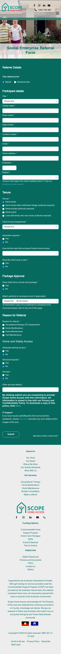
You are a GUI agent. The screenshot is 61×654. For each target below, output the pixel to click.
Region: (6, 173)
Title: (5, 96)
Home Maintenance (14, 332)
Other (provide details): (12, 385)
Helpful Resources (30, 557)
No (6, 242)
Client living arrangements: (14, 222)
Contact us (30, 567)
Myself (8, 82)
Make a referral (30, 495)
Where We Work (30, 464)
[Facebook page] (34, 5)
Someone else (23, 82)
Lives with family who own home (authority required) (28, 216)
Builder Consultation (31, 492)
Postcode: (7, 163)
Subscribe (45, 642)
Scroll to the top (18, 642)
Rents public (10, 212)
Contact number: (10, 135)
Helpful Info (30, 551)
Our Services (30, 475)
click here (23, 419)
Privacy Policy (33, 642)
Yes (7, 239)
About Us (30, 452)
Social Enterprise (30, 543)
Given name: (8, 115)
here (18, 406)
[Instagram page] (39, 5)
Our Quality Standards (30, 468)
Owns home (10, 202)
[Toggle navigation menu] (57, 13)
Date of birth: (8, 125)
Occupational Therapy (30, 482)
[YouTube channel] (49, 5)
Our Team (30, 458)
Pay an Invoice (30, 546)
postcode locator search (12, 184)
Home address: (9, 154)
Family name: (9, 106)
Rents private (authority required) (19, 209)
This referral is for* (11, 77)
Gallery (30, 570)
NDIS (30, 539)
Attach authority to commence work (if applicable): (24, 296)
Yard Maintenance (13, 335)
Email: (5, 144)
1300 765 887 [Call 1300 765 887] (42, 9)
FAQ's (30, 563)
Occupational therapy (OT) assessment (22, 325)
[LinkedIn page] (44, 5)
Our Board (30, 461)
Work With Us (31, 471)
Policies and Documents (30, 560)
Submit (10, 434)
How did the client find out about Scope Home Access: (26, 249)
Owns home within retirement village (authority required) (30, 205)
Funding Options (30, 523)
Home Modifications (14, 328)
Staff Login (16, 645)
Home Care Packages (30, 536)
